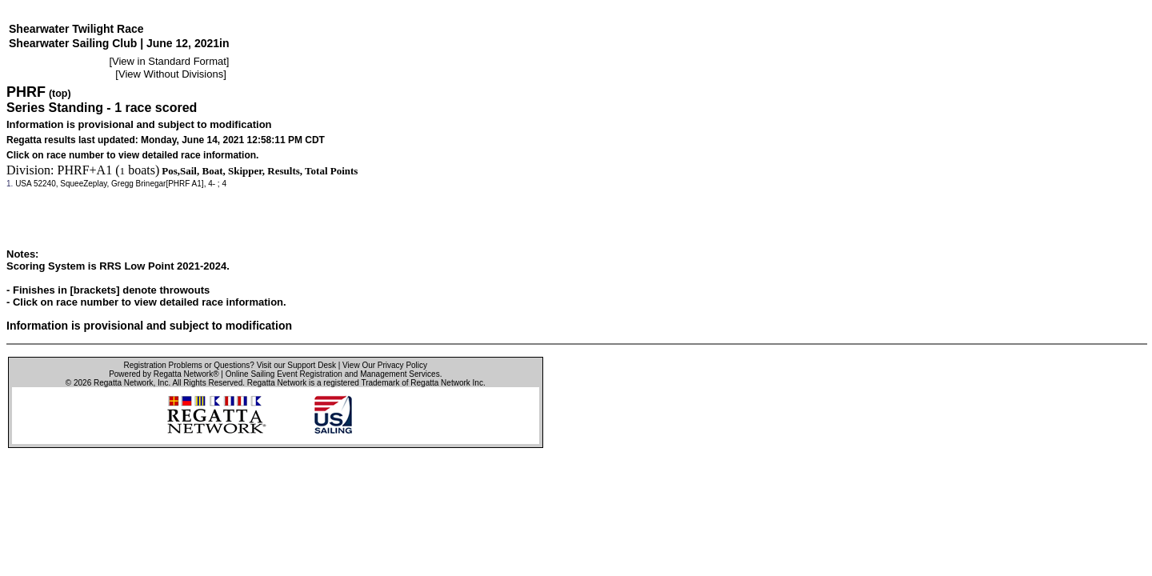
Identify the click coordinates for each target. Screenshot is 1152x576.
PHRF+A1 (85, 170)
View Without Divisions (170, 74)
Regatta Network (123, 382)
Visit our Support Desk (296, 365)
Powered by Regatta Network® (163, 374)
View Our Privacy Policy (384, 365)
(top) (60, 93)
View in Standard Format (169, 61)
